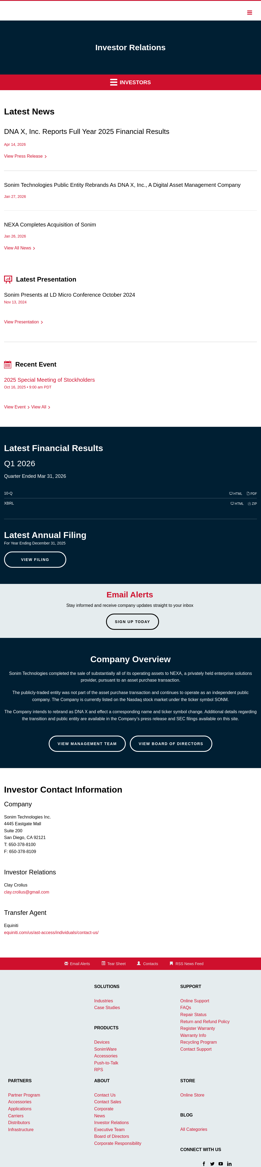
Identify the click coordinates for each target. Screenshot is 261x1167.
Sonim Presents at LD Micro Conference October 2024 (69, 295)
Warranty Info (193, 1035)
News (99, 1116)
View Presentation (21, 322)
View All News (17, 248)
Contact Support (196, 1049)
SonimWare (105, 1049)
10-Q (8, 493)
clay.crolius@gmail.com (26, 892)
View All (38, 407)
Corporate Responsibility (117, 1143)
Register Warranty (197, 1028)
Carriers (16, 1116)
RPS (98, 1069)
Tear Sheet (116, 964)
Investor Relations (111, 1122)
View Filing (35, 559)
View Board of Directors (171, 744)
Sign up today (132, 622)
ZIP (252, 503)
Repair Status (193, 1014)
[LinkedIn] (229, 1163)
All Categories (193, 1129)
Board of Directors (111, 1136)
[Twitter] (212, 1163)
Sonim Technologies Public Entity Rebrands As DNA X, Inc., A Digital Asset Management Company (122, 185)
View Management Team (87, 744)
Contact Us (104, 1095)
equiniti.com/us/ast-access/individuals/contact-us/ (51, 932)
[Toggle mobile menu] (250, 12)
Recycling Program (198, 1042)
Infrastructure (21, 1129)
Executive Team (109, 1129)
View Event (15, 407)
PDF (251, 493)
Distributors (19, 1122)
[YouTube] (221, 1163)
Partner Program (24, 1095)
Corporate (103, 1109)
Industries (103, 1001)
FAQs (185, 1007)
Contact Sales (107, 1102)
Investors (130, 82)
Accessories (105, 1056)
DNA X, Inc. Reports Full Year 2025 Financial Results (86, 131)
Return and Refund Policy (205, 1021)
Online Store (192, 1095)
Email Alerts (80, 964)
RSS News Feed (189, 964)
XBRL (9, 503)
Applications (19, 1109)
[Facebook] (204, 1163)
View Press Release (23, 156)
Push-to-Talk (106, 1063)
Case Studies (107, 1007)
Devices (102, 1042)
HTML (235, 493)
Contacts (150, 964)
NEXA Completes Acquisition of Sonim (50, 225)
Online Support (194, 1001)
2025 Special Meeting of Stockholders (49, 380)
